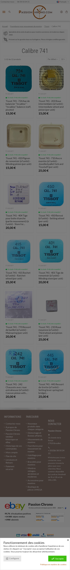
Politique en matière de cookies (53, 564)
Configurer (12, 558)
